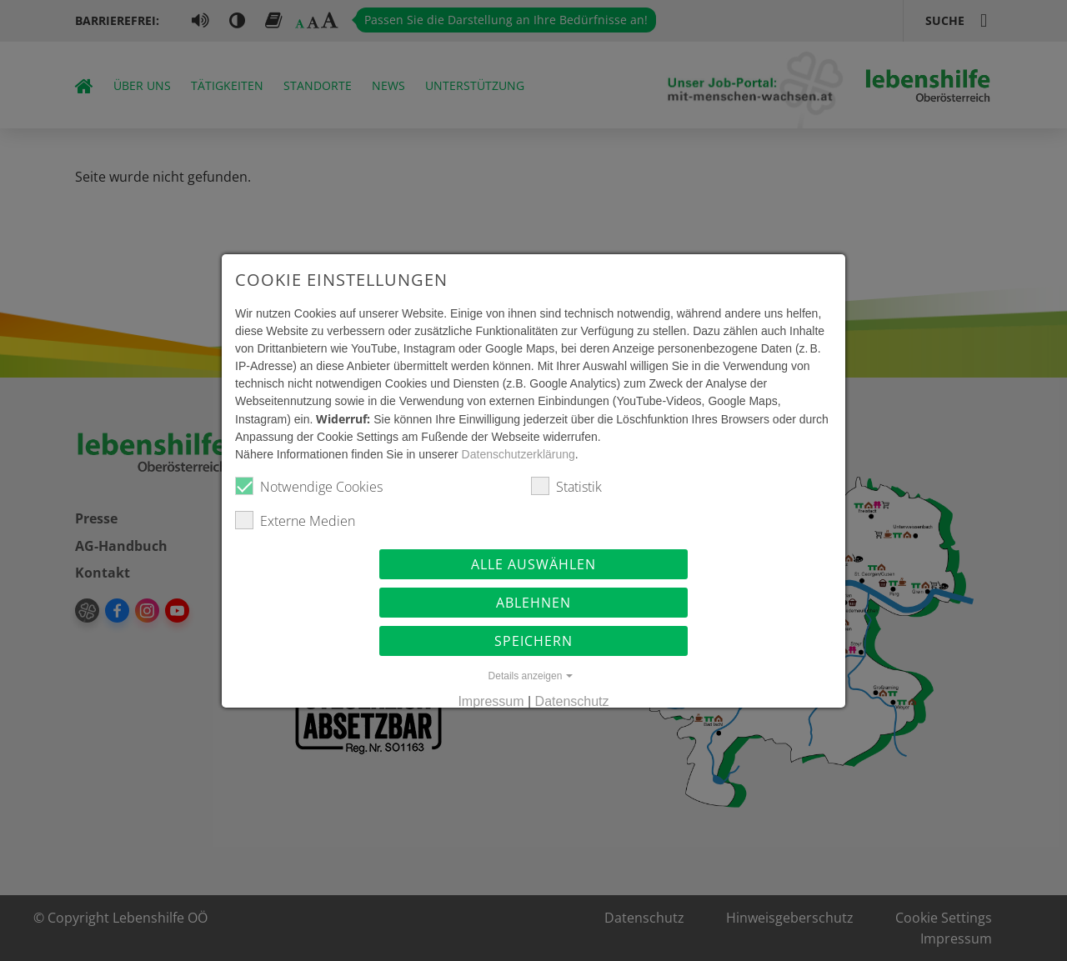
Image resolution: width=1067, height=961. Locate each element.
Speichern (533, 642)
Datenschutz (572, 703)
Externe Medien (286, 522)
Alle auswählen (533, 566)
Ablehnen (533, 604)
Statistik (566, 488)
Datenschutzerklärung (509, 456)
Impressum (490, 703)
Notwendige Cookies (299, 488)
